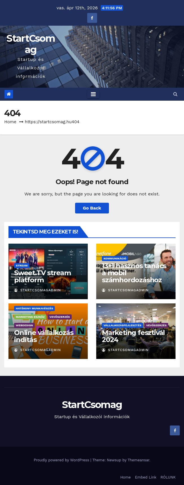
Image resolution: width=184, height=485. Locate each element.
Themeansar (138, 460)
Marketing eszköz (30, 316)
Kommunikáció (115, 258)
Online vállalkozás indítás (43, 336)
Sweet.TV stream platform (42, 276)
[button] (175, 94)
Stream (22, 265)
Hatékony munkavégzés (34, 308)
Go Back (92, 208)
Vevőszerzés (59, 316)
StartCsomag (30, 44)
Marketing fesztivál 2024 (133, 336)
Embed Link (145, 477)
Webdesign (24, 325)
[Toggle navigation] (93, 94)
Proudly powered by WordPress (62, 460)
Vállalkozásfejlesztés (122, 325)
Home (10, 121)
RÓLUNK (168, 477)
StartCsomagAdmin (37, 290)
